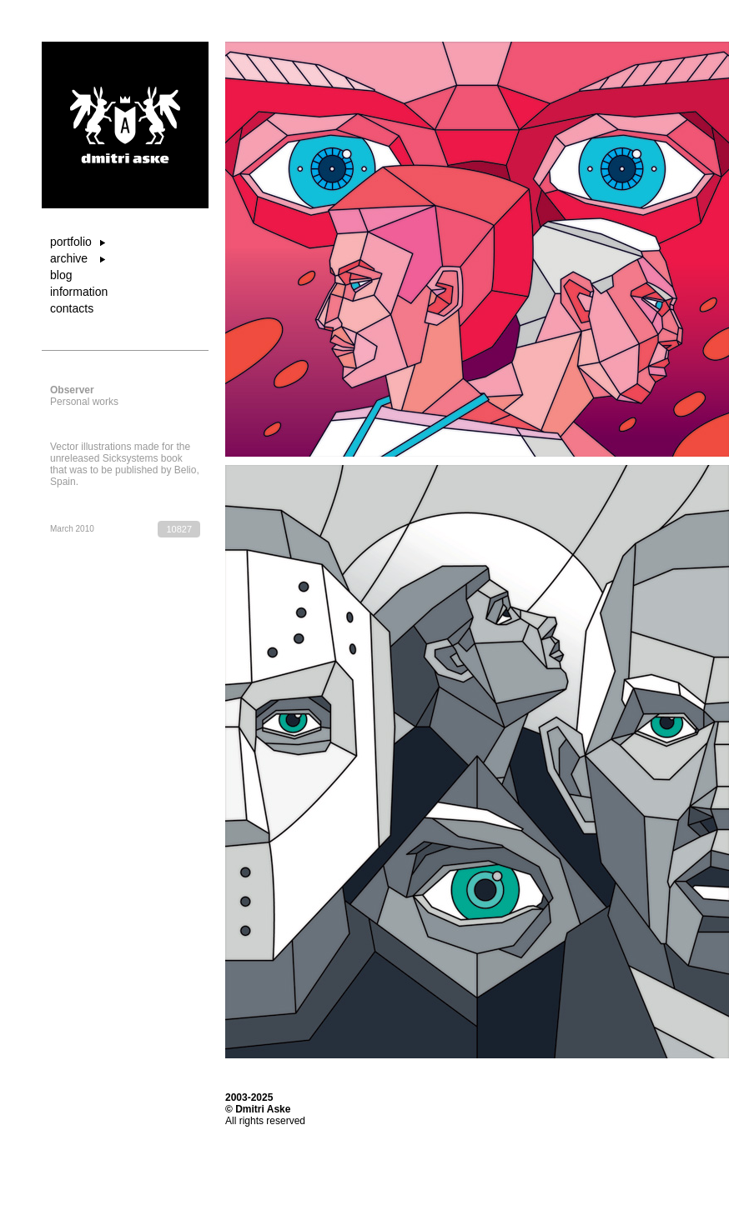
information (79, 291)
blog (61, 275)
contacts (71, 308)
